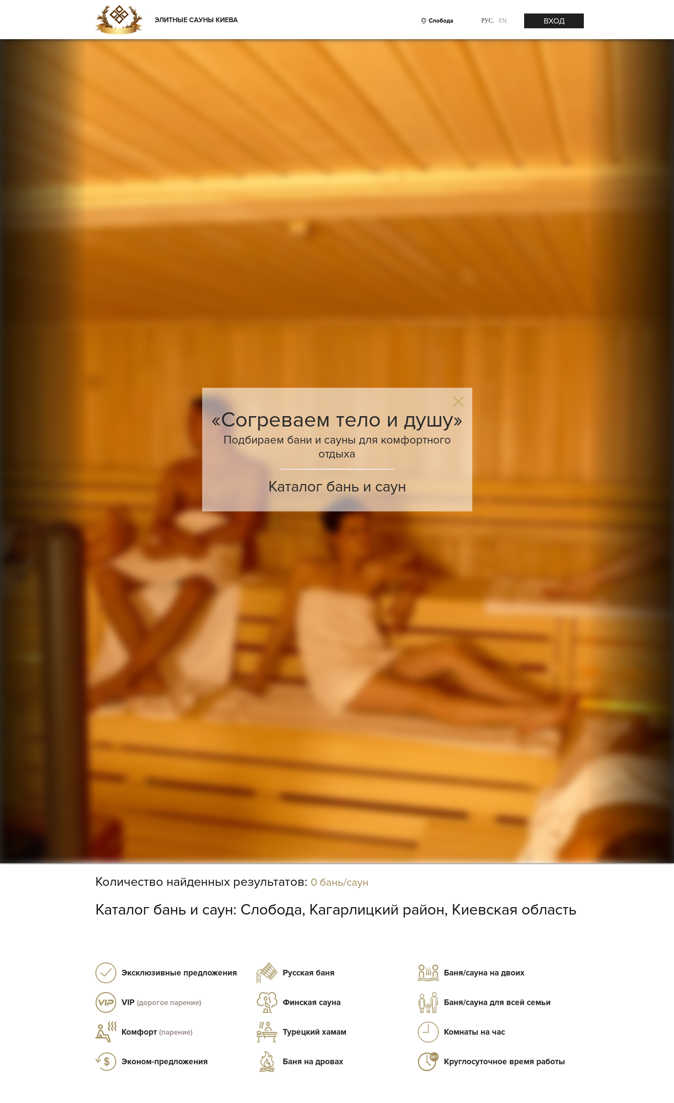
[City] (439, 21)
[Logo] (118, 20)
